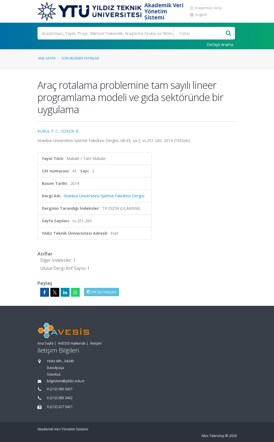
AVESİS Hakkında (72, 343)
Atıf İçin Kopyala (101, 292)
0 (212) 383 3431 (60, 389)
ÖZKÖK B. (70, 131)
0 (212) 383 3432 (60, 398)
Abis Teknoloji (212, 435)
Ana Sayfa (47, 58)
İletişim (96, 343)
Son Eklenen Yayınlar (80, 58)
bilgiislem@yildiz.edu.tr (66, 381)
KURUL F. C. (48, 131)
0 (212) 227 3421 (60, 406)
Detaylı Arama (220, 44)
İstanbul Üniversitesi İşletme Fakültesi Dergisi (104, 195)
